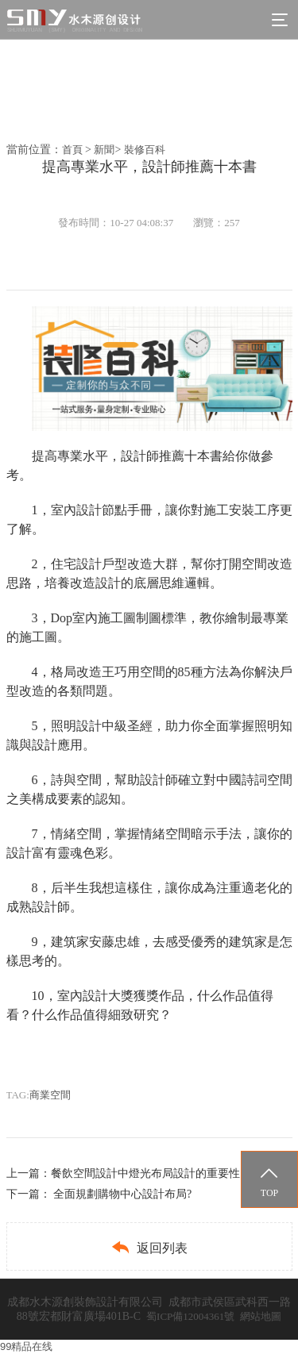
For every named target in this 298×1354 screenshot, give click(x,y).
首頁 (72, 150)
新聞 (104, 150)
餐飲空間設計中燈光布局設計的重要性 (145, 1173)
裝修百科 (144, 150)
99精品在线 (26, 1346)
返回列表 (149, 1247)
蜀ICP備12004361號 (190, 1316)
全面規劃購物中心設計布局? (122, 1194)
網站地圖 (260, 1316)
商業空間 (50, 1095)
